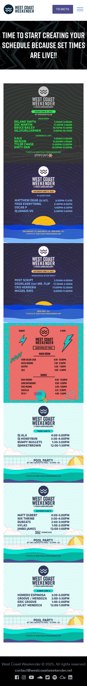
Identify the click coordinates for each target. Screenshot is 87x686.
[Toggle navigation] (80, 9)
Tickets (62, 9)
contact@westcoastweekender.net (43, 670)
